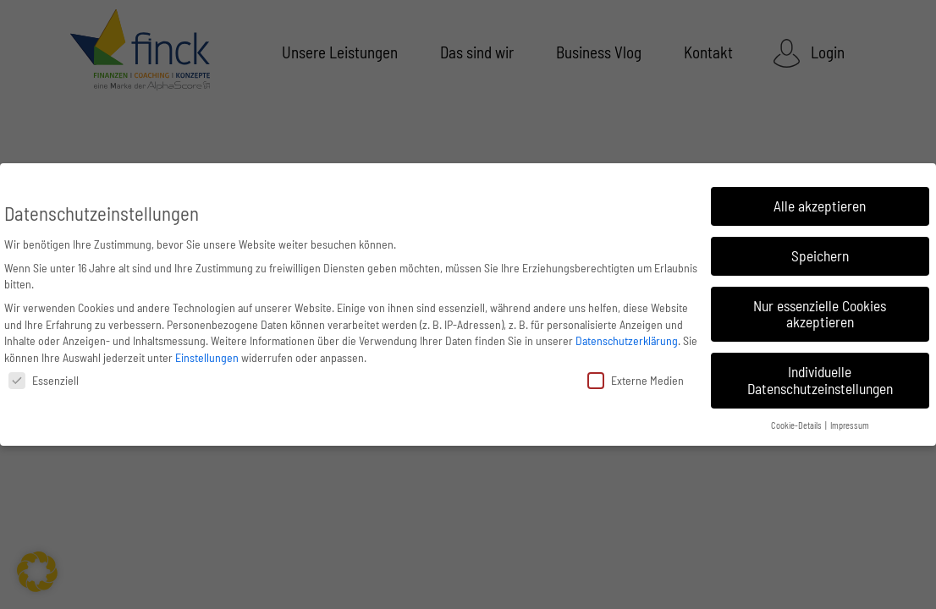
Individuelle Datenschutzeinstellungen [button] (820, 380)
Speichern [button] (820, 255)
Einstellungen (207, 357)
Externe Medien (635, 380)
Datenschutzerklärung (626, 340)
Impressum (849, 425)
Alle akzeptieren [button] (820, 205)
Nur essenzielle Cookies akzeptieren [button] (819, 314)
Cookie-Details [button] (797, 425)
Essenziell (43, 380)
